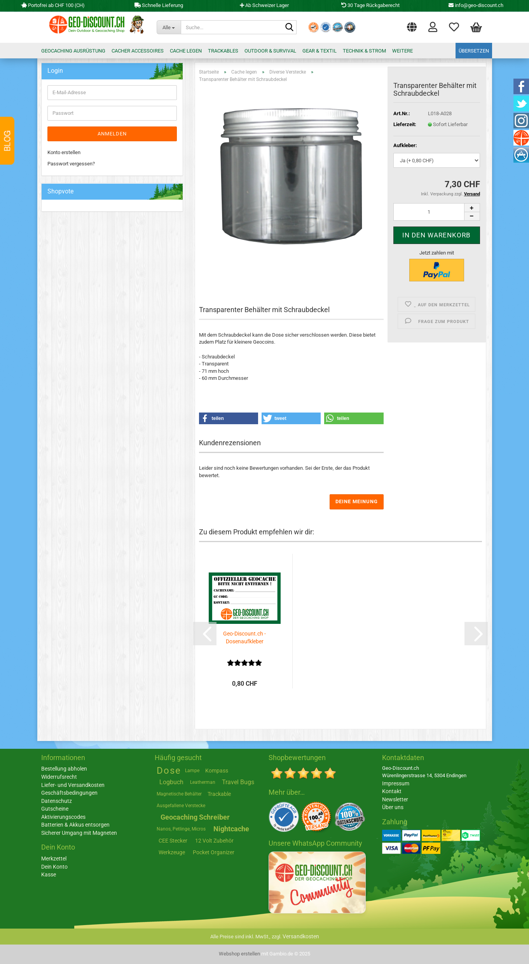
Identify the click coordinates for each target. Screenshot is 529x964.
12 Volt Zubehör (214, 841)
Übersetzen (474, 51)
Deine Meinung (356, 501)
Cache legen (186, 51)
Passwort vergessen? (71, 164)
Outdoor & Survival (270, 51)
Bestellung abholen (64, 769)
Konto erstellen (63, 152)
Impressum (395, 783)
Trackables (223, 51)
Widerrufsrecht (59, 777)
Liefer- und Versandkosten (73, 785)
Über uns (392, 807)
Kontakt (392, 791)
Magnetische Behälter (179, 794)
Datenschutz (56, 801)
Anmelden (112, 134)
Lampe (192, 770)
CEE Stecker (173, 841)
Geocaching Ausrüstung (73, 51)
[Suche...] (169, 27)
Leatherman (202, 782)
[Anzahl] (436, 212)
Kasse (48, 874)
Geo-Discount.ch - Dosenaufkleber (244, 637)
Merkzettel (454, 26)
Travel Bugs (238, 782)
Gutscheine (54, 809)
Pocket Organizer (213, 852)
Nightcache (231, 829)
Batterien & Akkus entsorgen (75, 825)
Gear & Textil (319, 51)
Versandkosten (301, 936)
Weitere (402, 51)
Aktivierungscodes (63, 817)
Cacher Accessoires (138, 51)
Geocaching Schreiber (195, 817)
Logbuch (171, 782)
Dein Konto (54, 867)
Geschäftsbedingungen (69, 793)
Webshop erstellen (239, 954)
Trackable (219, 794)
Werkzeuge (172, 852)
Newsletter (395, 799)
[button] (412, 25)
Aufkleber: (405, 145)
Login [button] (432, 26)
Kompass (216, 770)
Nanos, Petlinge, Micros (181, 829)
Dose (169, 770)
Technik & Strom (364, 51)
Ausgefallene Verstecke (181, 805)
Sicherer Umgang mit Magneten (79, 833)
